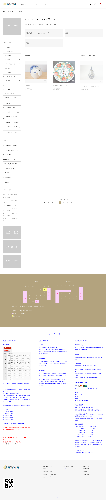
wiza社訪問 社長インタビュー (10, 205)
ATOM (67, 469)
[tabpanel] (12, 26)
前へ (44, 202)
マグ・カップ (6, 47)
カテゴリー (24, 4)
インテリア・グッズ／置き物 (15, 12)
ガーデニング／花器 (8, 93)
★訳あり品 (6, 182)
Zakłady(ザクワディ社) (9, 159)
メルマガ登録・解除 (68, 466)
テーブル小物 (6, 81)
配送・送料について (48, 466)
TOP (4, 12)
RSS (64, 469)
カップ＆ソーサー (8, 51)
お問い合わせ (86, 474)
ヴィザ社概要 (6, 197)
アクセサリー (6, 103)
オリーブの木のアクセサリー (10, 133)
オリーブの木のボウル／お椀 (10, 117)
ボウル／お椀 (6, 60)
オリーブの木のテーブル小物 (10, 127)
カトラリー (6, 85)
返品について (46, 469)
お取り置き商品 (7, 177)
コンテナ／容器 (7, 72)
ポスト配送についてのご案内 (10, 444)
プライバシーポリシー (48, 477)
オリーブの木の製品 (8, 168)
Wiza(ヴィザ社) (7, 154)
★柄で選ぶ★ (6, 173)
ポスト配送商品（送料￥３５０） (12, 145)
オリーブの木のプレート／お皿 (11, 112)
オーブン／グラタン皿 (9, 64)
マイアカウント (86, 466)
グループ (34, 4)
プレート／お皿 (7, 55)
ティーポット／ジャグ (9, 76)
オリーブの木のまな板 (9, 107)
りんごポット (6, 68)
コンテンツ (45, 4)
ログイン (85, 471)
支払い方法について (48, 471)
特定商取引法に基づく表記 (49, 474)
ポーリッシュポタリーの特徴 (10, 194)
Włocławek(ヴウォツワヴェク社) (12, 150)
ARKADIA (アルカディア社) (10, 164)
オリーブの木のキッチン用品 (10, 122)
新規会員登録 (86, 469)
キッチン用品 (6, 89)
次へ (83, 202)
